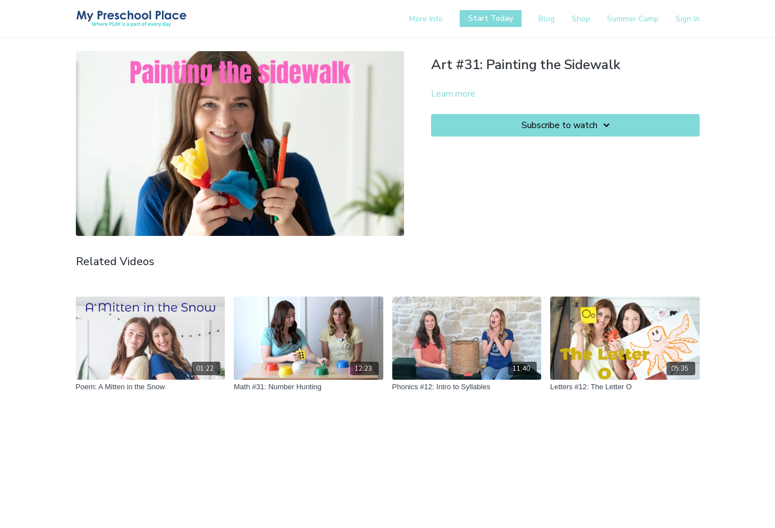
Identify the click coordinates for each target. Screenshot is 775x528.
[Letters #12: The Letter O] (625, 387)
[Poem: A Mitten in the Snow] (150, 387)
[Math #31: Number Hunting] (308, 387)
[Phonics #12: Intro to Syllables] (467, 387)
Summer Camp (633, 18)
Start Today (490, 18)
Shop (581, 18)
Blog (546, 18)
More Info (426, 18)
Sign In (688, 18)
